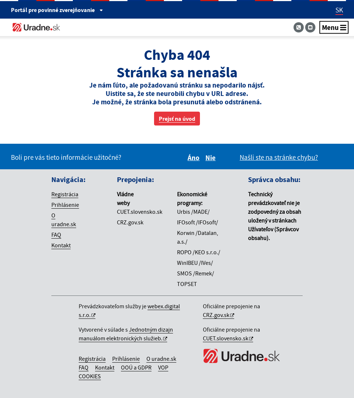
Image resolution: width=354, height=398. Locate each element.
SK (339, 9)
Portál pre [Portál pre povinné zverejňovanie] (57, 9)
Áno (195, 157)
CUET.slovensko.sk (225, 338)
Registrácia (64, 194)
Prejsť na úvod (177, 118)
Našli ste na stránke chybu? (279, 157)
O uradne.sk (161, 358)
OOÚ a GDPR (136, 367)
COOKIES (90, 376)
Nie (211, 157)
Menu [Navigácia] (334, 27)
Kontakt (61, 245)
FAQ (56, 234)
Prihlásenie (65, 204)
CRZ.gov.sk (216, 314)
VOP (163, 367)
